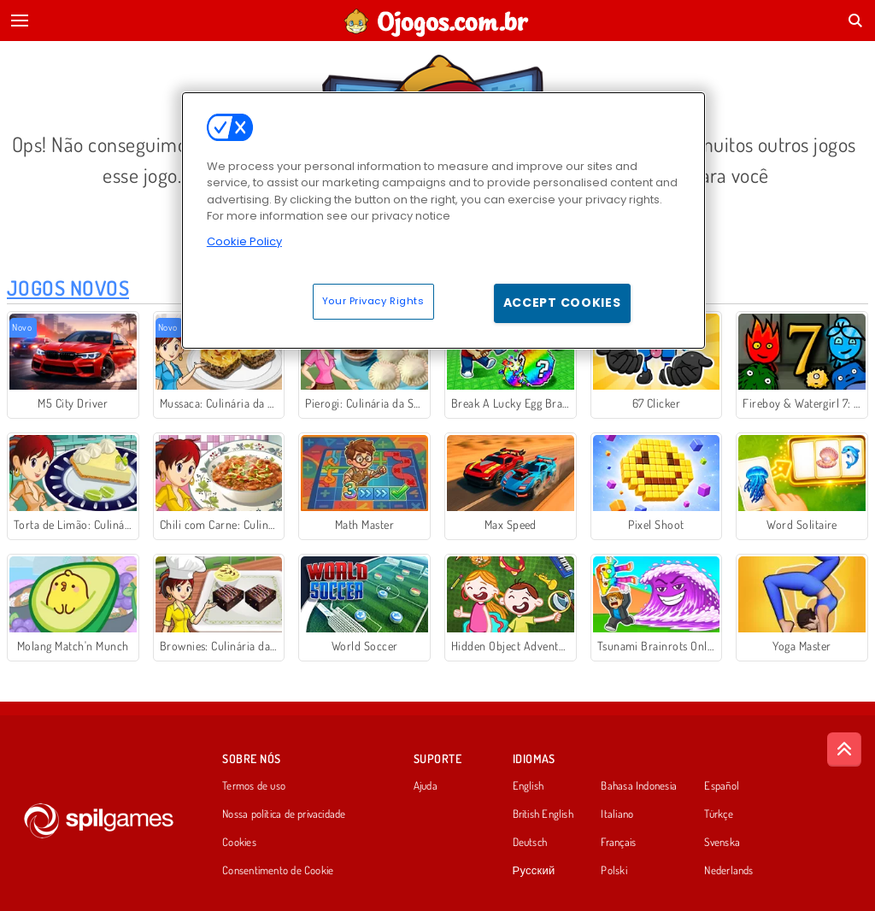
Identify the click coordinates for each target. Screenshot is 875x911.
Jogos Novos (68, 287)
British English (543, 814)
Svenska (722, 843)
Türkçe (718, 814)
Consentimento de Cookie (277, 871)
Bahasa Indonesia (639, 786)
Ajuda (426, 786)
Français (618, 843)
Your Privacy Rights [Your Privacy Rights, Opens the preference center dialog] (373, 301)
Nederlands (728, 871)
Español (721, 786)
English (528, 786)
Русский (534, 871)
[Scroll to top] (844, 749)
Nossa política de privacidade (283, 814)
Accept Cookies (562, 302)
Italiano (617, 814)
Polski (613, 871)
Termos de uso (253, 786)
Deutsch (530, 843)
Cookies (239, 843)
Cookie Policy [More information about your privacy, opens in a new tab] (244, 241)
